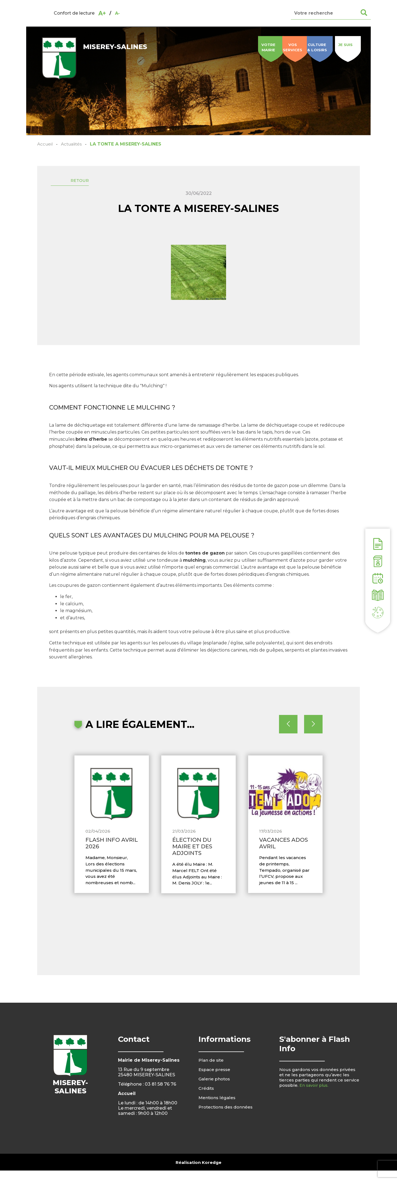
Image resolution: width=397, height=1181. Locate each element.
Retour (85, 182)
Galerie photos (214, 1089)
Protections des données (226, 1117)
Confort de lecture (74, 13)
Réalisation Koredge (198, 1172)
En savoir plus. (314, 1095)
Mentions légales (217, 1108)
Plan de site (211, 1070)
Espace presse (214, 1080)
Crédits (206, 1098)
